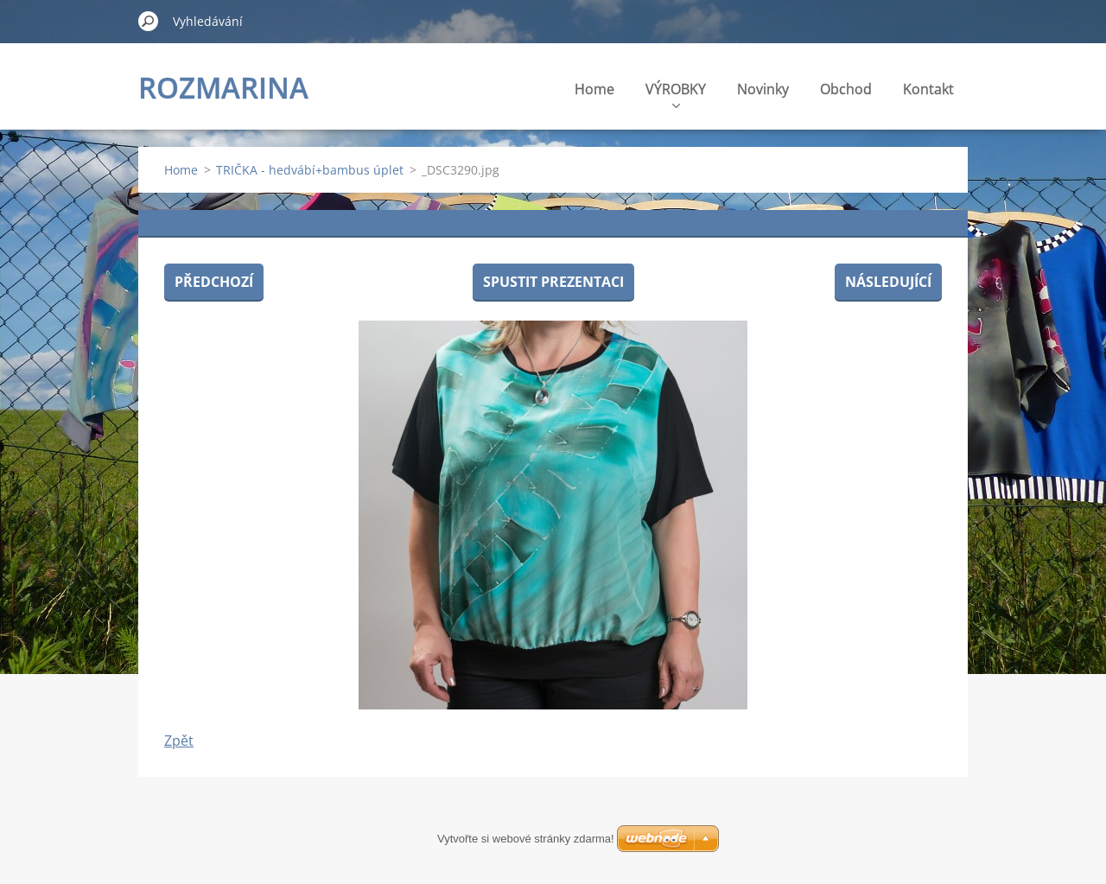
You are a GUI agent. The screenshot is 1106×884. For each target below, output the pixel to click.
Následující (888, 281)
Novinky (763, 89)
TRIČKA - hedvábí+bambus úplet (310, 170)
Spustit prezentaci (553, 281)
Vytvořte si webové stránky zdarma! (525, 838)
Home (594, 89)
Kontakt (928, 89)
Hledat (148, 20)
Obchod (846, 89)
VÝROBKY (676, 93)
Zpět (179, 740)
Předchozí (214, 281)
